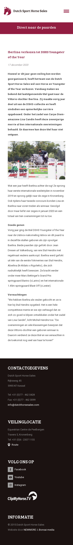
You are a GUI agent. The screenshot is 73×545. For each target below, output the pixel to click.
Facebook (20, 469)
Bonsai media (46, 529)
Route (15, 444)
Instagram (20, 485)
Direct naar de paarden (36, 27)
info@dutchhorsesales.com (23, 404)
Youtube (19, 477)
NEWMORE (30, 529)
